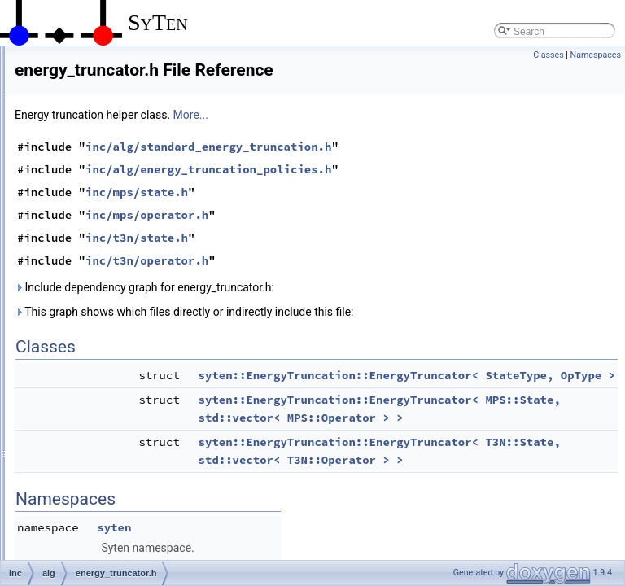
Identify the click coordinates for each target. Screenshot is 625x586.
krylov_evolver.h (115, 436)
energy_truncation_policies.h (142, 275)
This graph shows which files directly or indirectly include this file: (387, 334)
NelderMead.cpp (115, 472)
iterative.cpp (106, 382)
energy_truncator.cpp (126, 293)
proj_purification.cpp (123, 543)
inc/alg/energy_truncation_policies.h (412, 192)
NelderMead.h (110, 490)
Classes (548, 55)
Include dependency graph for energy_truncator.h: (348, 310)
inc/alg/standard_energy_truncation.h (412, 169)
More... (394, 137)
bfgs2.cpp (101, 149)
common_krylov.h (117, 203)
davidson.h (103, 221)
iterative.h (101, 400)
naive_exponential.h (123, 454)
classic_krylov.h (113, 185)
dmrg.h (95, 257)
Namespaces (595, 55)
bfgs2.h (95, 167)
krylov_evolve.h (113, 418)
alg (73, 96)
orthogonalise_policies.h (132, 525)
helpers (69, 60)
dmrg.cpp (100, 239)
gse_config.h (107, 364)
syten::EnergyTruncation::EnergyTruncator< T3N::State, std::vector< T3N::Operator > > (476, 518)
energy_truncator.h (120, 311)
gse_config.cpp (113, 346)
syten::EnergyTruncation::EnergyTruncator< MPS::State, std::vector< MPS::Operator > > (476, 458)
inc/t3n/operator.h (350, 283)
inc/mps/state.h (340, 215)
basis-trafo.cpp (112, 114)
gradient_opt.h (111, 329)
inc (60, 78)
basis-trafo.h (106, 132)
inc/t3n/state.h (340, 260)
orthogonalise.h (113, 508)
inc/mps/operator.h (350, 237)
